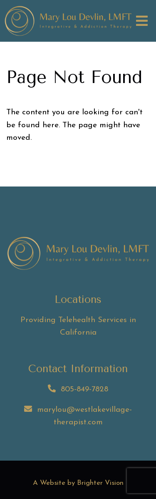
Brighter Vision (100, 482)
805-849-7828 (84, 389)
